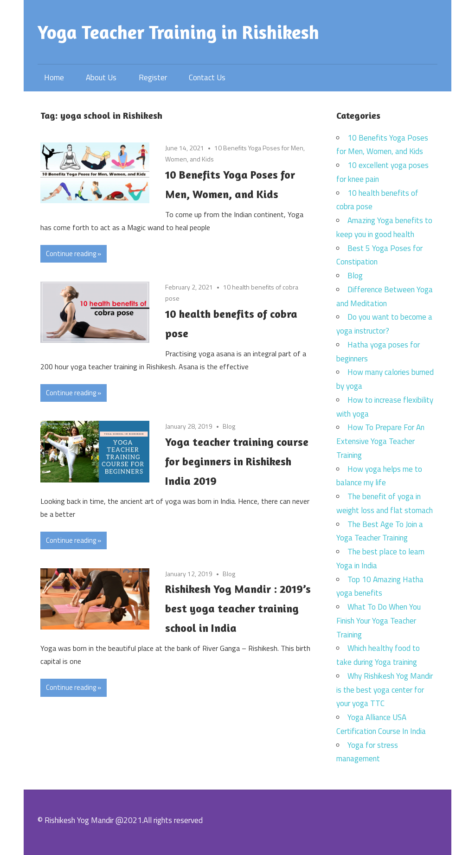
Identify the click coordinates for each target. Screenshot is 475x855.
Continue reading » (73, 253)
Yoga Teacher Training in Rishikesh (178, 32)
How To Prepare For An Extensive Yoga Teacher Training (380, 441)
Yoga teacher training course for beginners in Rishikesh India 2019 (236, 461)
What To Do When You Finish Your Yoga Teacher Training (378, 621)
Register (153, 77)
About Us (101, 77)
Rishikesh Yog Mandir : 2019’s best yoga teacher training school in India (238, 608)
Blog (229, 426)
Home (54, 77)
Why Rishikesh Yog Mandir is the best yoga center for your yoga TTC (384, 690)
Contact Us (207, 77)
